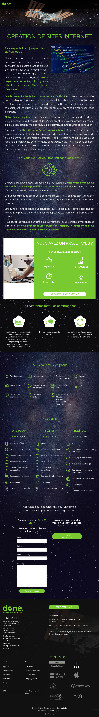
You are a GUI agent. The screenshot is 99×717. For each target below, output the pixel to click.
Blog (5, 683)
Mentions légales (9, 636)
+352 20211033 (11, 628)
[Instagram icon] (53, 714)
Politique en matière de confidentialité (11, 640)
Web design (29, 667)
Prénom (20, 546)
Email (19, 555)
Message (21, 564)
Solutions (6, 675)
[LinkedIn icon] (51, 714)
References (7, 679)
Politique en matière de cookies (11, 647)
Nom (19, 537)
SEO (26, 683)
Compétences (8, 671)
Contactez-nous (64, 607)
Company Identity (31, 679)
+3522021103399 (12, 630)
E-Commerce (30, 675)
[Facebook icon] (46, 714)
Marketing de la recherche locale (34, 692)
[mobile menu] (96, 4)
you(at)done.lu (13, 632)
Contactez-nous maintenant (64, 294)
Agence (6, 667)
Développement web (32, 671)
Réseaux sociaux (31, 687)
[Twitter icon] (48, 714)
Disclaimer (7, 643)
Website (6, 687)
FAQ (4, 691)
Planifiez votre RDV (67, 536)
